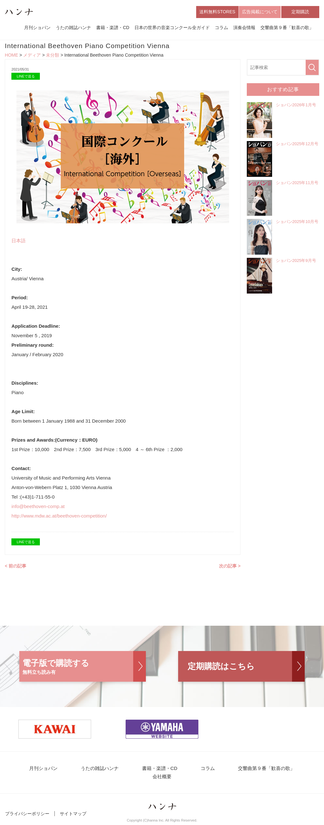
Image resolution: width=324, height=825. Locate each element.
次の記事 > (229, 566)
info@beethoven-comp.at (38, 506)
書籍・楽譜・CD (112, 27)
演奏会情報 (244, 27)
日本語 (18, 241)
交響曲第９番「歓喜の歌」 (287, 27)
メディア (32, 55)
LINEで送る (26, 76)
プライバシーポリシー (27, 814)
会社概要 (162, 777)
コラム (221, 27)
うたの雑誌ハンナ (73, 27)
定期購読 (300, 12)
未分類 (52, 55)
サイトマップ (73, 814)
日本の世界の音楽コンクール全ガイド (172, 27)
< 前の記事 (15, 566)
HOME (11, 55)
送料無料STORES (217, 12)
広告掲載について (259, 12)
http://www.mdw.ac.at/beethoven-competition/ (59, 516)
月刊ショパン (37, 27)
